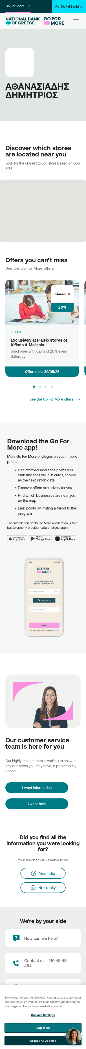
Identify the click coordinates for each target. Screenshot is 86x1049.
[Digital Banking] (69, 6)
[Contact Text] (43, 963)
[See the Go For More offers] (55, 399)
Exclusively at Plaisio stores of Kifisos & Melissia (39, 342)
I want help (37, 804)
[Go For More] (53, 21)
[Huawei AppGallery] (66, 536)
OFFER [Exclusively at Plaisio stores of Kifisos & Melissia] (16, 332)
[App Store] (18, 536)
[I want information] (36, 787)
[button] (34, 387)
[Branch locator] (43, 988)
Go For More (18, 6)
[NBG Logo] (22, 21)
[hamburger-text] (76, 21)
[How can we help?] (43, 938)
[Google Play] (41, 536)
